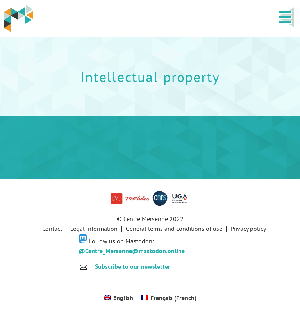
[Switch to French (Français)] (168, 297)
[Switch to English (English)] (118, 297)
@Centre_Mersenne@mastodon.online (132, 251)
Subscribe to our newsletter (132, 266)
